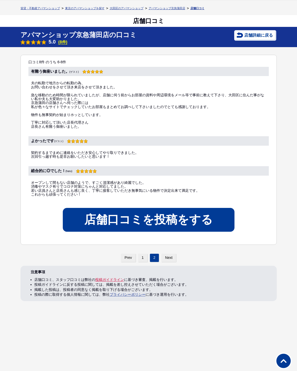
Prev (128, 258)
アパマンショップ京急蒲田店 (167, 8)
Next (168, 258)
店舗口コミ (197, 8)
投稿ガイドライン (109, 280)
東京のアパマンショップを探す (85, 8)
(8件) (62, 42)
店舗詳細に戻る (258, 35)
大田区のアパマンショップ (127, 8)
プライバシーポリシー (128, 294)
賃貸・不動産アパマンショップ (40, 8)
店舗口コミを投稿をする (148, 219)
